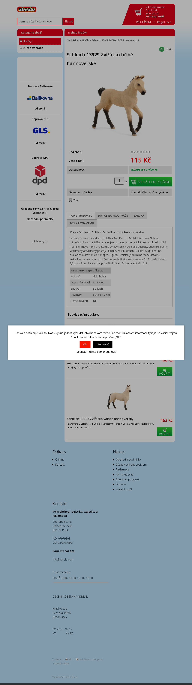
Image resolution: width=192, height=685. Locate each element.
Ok (85, 344)
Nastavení (103, 344)
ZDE (113, 352)
